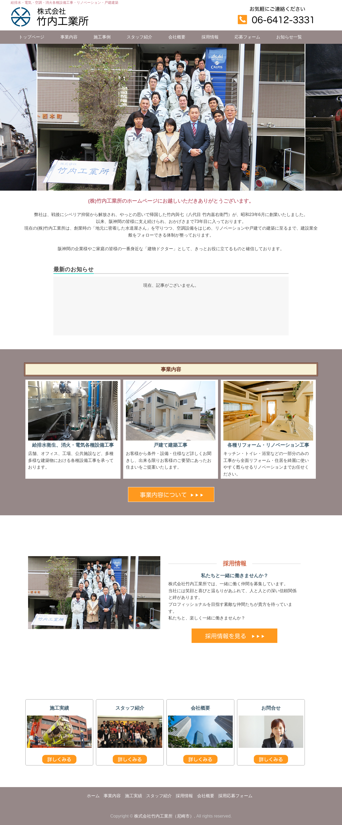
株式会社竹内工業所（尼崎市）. (164, 816)
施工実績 (133, 795)
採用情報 (210, 37)
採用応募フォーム (235, 795)
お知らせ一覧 (289, 37)
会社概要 (176, 37)
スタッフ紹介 (139, 37)
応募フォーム (247, 37)
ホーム (93, 795)
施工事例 (102, 37)
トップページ (31, 37)
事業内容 (68, 37)
